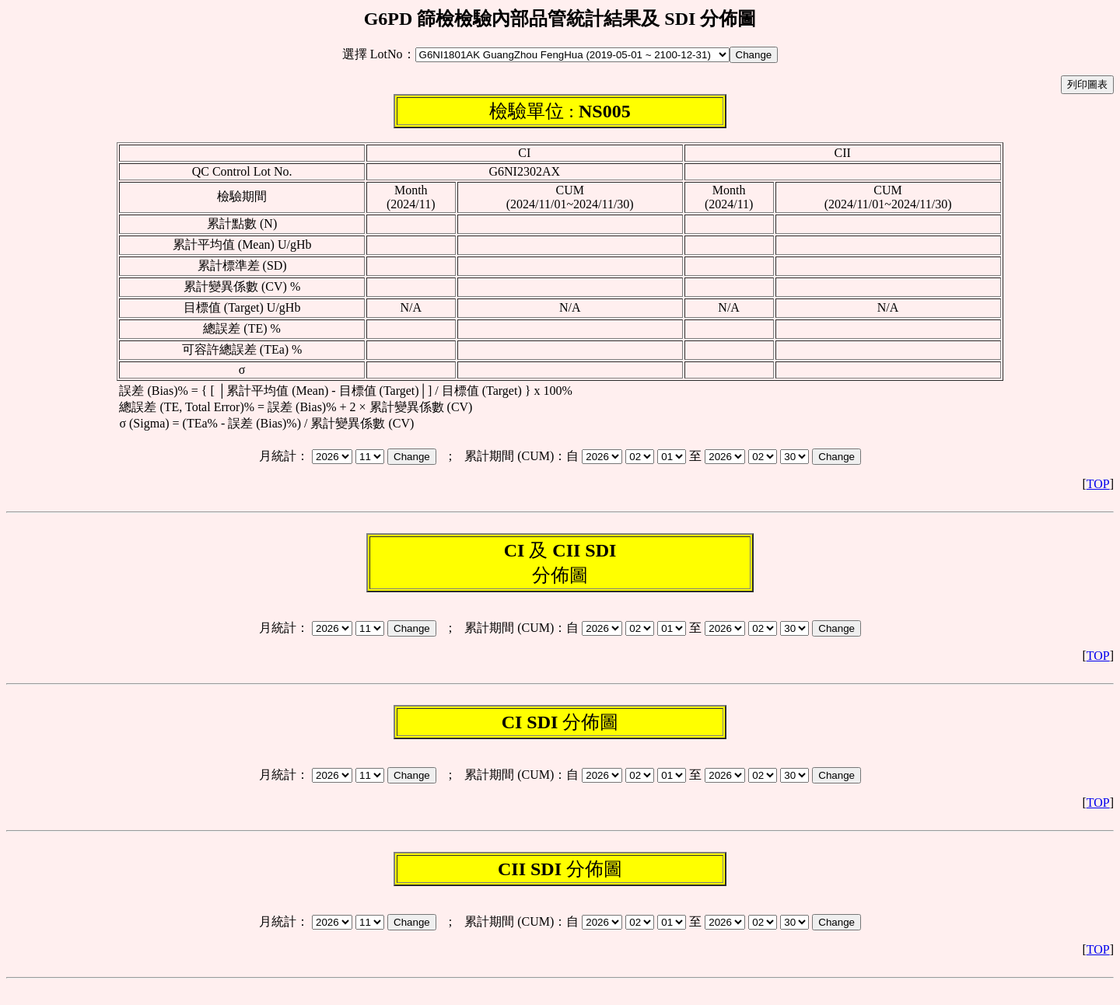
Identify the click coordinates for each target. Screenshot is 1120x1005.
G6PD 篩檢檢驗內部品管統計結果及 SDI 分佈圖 (560, 19)
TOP (1098, 483)
